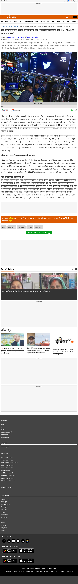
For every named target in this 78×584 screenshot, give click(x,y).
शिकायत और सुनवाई (6, 432)
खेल (48, 21)
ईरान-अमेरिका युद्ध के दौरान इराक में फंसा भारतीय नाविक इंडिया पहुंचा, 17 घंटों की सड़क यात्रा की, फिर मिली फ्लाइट (38, 338)
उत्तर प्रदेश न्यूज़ (5, 499)
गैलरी (68, 21)
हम (2, 427)
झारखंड (3, 530)
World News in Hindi (7, 460)
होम (2, 21)
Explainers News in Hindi (8, 475)
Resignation (38, 227)
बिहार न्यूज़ (4, 507)
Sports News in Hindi (7, 465)
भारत (21, 21)
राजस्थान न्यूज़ (4, 514)
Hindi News (4, 26)
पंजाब (2, 520)
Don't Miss (7, 269)
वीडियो (15, 21)
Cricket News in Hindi (7, 468)
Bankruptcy (21, 227)
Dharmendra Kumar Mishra (16, 37)
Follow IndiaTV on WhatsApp (39, 232)
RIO (62, 571)
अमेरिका (16, 26)
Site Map (8, 571)
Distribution (69, 571)
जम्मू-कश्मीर (4, 527)
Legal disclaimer (17, 571)
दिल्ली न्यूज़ (4, 501)
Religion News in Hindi (7, 473)
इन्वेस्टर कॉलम (4, 435)
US (53, 218)
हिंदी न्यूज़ (11, 218)
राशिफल (58, 21)
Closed (29, 227)
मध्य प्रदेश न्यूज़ (4, 509)
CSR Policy (38, 571)
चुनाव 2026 (8, 21)
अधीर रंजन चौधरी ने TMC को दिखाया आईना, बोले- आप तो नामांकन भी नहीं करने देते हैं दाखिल (63, 352)
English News (5, 437)
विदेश (36, 21)
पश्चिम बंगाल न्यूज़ (5, 504)
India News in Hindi (7, 457)
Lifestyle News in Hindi (8, 481)
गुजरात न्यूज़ (4, 517)
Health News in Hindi (7, 478)
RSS (57, 571)
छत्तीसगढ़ (3, 525)
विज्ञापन (3, 429)
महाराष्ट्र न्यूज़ (4, 512)
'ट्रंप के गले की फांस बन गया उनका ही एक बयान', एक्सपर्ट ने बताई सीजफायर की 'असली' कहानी (12, 338)
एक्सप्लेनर (74, 21)
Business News (5, 470)
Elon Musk (11, 227)
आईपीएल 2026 (29, 21)
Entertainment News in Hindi (9, 462)
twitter (4, 227)
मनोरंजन (43, 21)
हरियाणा (3, 522)
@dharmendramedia (32, 37)
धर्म (63, 21)
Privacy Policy (29, 571)
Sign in (75, 0)
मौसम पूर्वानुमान (5, 447)
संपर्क (2, 424)
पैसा (53, 21)
